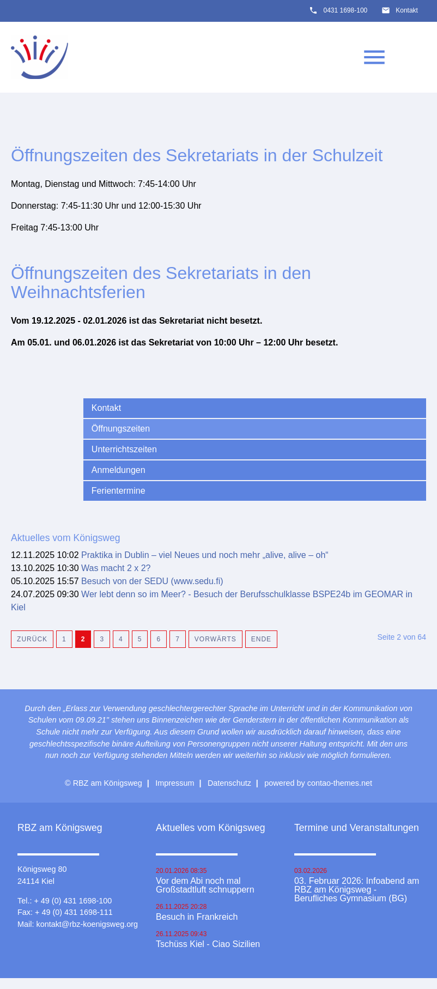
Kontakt (407, 10)
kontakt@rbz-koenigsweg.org (87, 924)
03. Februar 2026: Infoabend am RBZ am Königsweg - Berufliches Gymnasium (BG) (357, 890)
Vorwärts (215, 639)
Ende (261, 639)
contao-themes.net (339, 783)
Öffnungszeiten (121, 428)
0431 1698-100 (345, 10)
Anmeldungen (118, 470)
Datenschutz (229, 783)
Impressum (174, 783)
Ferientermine (118, 490)
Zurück (32, 639)
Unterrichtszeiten (124, 449)
